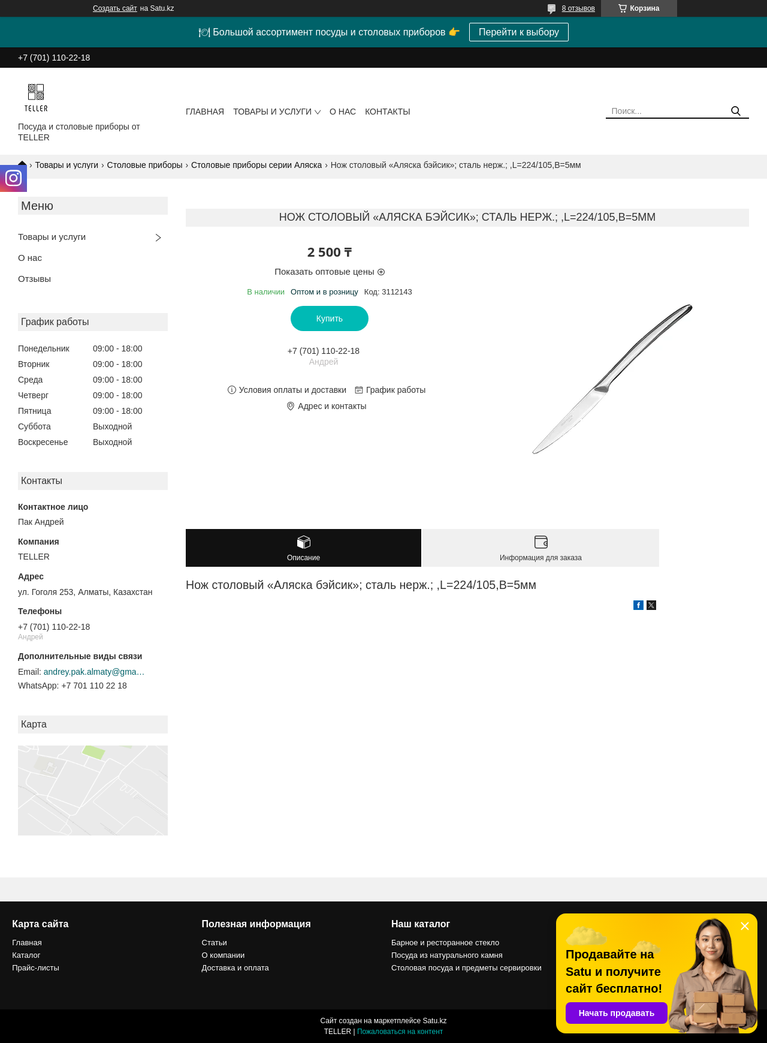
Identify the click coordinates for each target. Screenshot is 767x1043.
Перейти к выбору (519, 32)
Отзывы (34, 278)
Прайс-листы (35, 967)
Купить (329, 318)
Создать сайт (115, 8)
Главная (205, 111)
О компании (223, 955)
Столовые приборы (145, 165)
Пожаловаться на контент (400, 1031)
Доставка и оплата (235, 967)
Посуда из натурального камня (447, 955)
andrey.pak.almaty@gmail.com (95, 672)
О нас (343, 111)
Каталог (26, 955)
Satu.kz (434, 1021)
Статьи (214, 942)
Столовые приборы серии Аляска (256, 165)
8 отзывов (578, 8)
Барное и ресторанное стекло (445, 942)
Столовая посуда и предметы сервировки (466, 967)
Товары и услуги (272, 111)
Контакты (387, 111)
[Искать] (735, 111)
